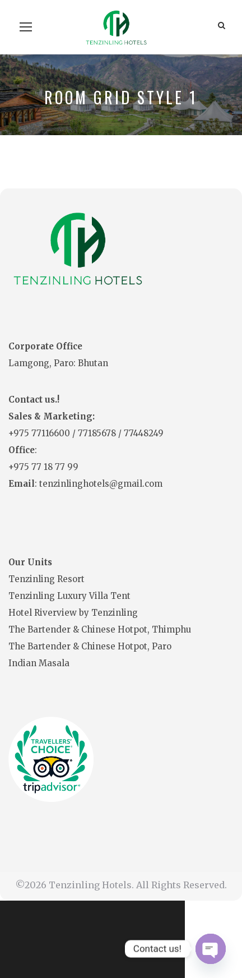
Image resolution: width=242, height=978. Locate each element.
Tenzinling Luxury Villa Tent (69, 596)
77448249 (144, 433)
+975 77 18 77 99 (43, 467)
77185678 (98, 433)
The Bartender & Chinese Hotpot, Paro (89, 646)
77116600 (51, 433)
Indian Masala (38, 663)
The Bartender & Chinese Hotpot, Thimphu (99, 629)
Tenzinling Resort (46, 579)
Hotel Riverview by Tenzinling (73, 612)
